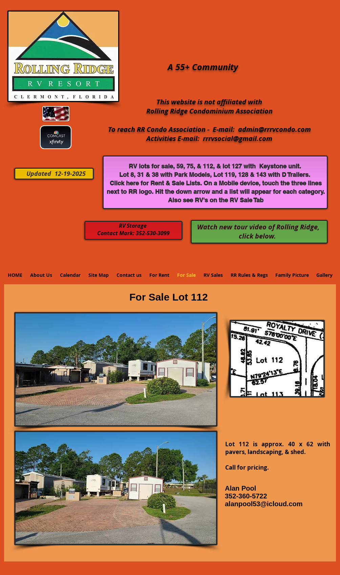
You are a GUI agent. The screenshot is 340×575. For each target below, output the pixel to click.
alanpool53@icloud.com (264, 504)
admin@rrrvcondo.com (274, 129)
